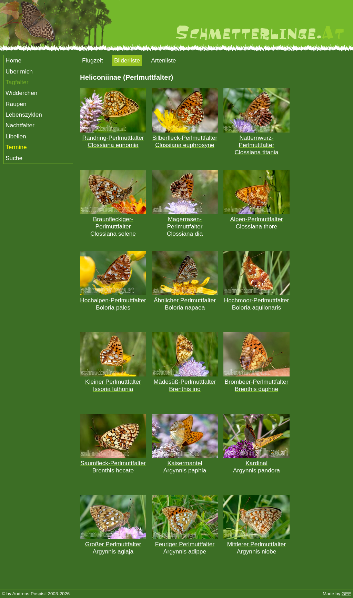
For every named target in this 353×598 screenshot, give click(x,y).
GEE (346, 593)
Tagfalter (17, 82)
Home (13, 60)
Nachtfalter (20, 125)
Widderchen (21, 92)
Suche (14, 158)
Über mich (19, 71)
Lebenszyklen (24, 114)
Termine (16, 147)
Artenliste (163, 60)
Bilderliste (127, 60)
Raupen (16, 103)
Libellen (16, 136)
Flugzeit (92, 60)
